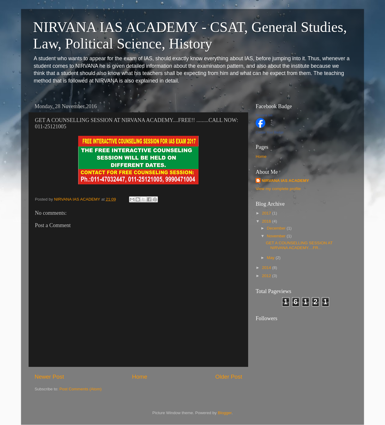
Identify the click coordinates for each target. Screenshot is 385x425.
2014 (267, 267)
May (271, 257)
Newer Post (49, 376)
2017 (267, 213)
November (277, 236)
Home (139, 376)
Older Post (228, 376)
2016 (267, 221)
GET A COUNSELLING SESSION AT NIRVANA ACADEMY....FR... (299, 245)
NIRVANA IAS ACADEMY (285, 180)
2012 (267, 275)
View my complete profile (278, 188)
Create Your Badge (270, 132)
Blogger (225, 413)
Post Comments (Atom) (81, 389)
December (277, 228)
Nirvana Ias (264, 115)
